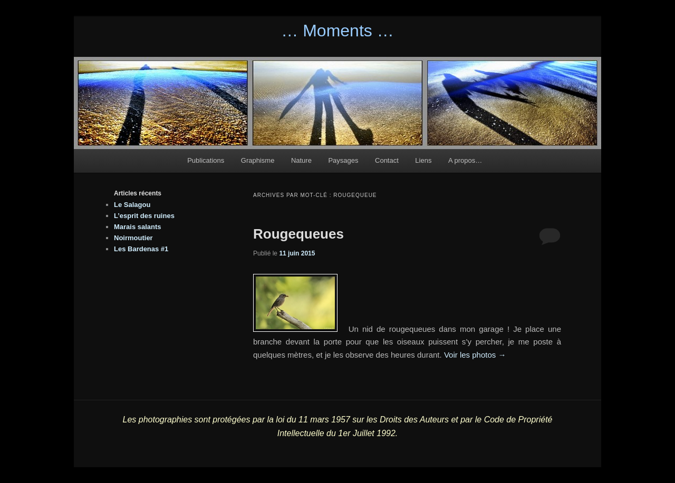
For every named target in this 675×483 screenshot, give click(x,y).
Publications (205, 160)
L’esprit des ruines (144, 216)
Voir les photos (475, 354)
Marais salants (137, 227)
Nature (301, 160)
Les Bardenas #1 (141, 249)
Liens (423, 160)
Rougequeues (298, 234)
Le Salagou (132, 205)
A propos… (465, 160)
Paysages (343, 160)
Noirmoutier (133, 238)
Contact (387, 160)
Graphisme (258, 160)
